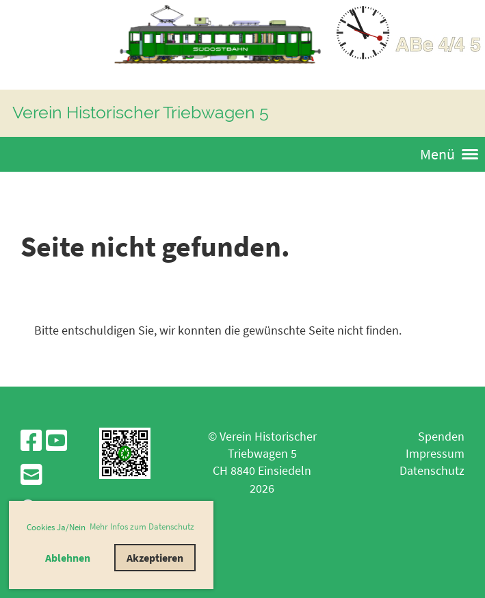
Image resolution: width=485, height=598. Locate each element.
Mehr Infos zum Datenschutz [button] (142, 526)
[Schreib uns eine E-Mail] (31, 475)
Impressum (435, 453)
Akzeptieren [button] (155, 557)
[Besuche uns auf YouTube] (57, 441)
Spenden (441, 436)
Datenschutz (431, 470)
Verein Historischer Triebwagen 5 (140, 112)
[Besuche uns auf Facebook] (31, 441)
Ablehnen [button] (67, 557)
